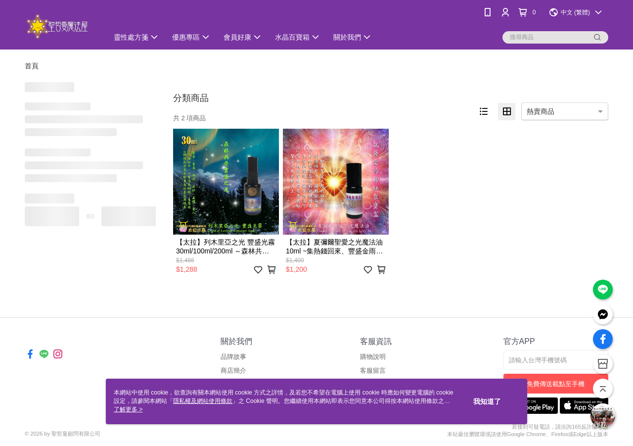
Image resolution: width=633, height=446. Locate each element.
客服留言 (373, 370)
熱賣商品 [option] (540, 111)
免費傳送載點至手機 (556, 384)
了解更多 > (128, 409)
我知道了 (487, 401)
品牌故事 (233, 356)
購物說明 (373, 356)
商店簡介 (233, 370)
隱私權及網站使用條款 (202, 400)
